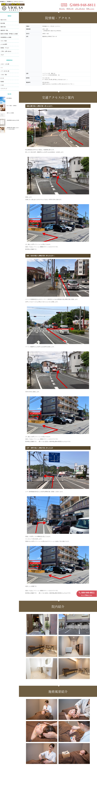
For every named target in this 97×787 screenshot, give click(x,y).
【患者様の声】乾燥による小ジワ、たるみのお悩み (12, 128)
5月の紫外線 (9, 98)
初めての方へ (62, 8)
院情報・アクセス (90, 8)
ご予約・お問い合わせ (80, 8)
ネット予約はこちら (86, 595)
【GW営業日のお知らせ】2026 (12, 120)
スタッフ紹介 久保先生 (11, 105)
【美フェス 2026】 (10, 112)
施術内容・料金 (70, 8)
